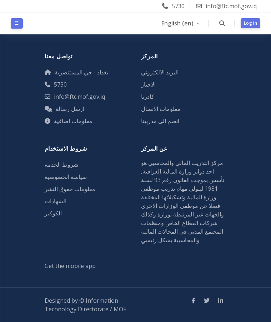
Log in (250, 23)
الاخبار (148, 84)
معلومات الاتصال (161, 109)
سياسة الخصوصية (66, 177)
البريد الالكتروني (160, 72)
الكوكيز (53, 213)
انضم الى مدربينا (160, 121)
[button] (222, 23)
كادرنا (147, 97)
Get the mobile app (70, 266)
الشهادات (55, 201)
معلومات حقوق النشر (70, 189)
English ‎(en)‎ (178, 23)
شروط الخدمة (61, 165)
